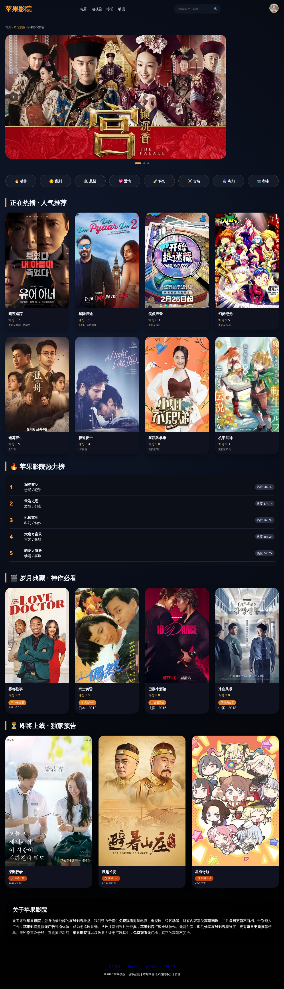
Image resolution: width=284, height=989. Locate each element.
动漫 (121, 8)
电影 (83, 8)
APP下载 (170, 966)
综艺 (110, 8)
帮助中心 (133, 966)
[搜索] (194, 9)
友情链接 (151, 966)
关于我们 (114, 966)
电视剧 (97, 8)
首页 (8, 27)
